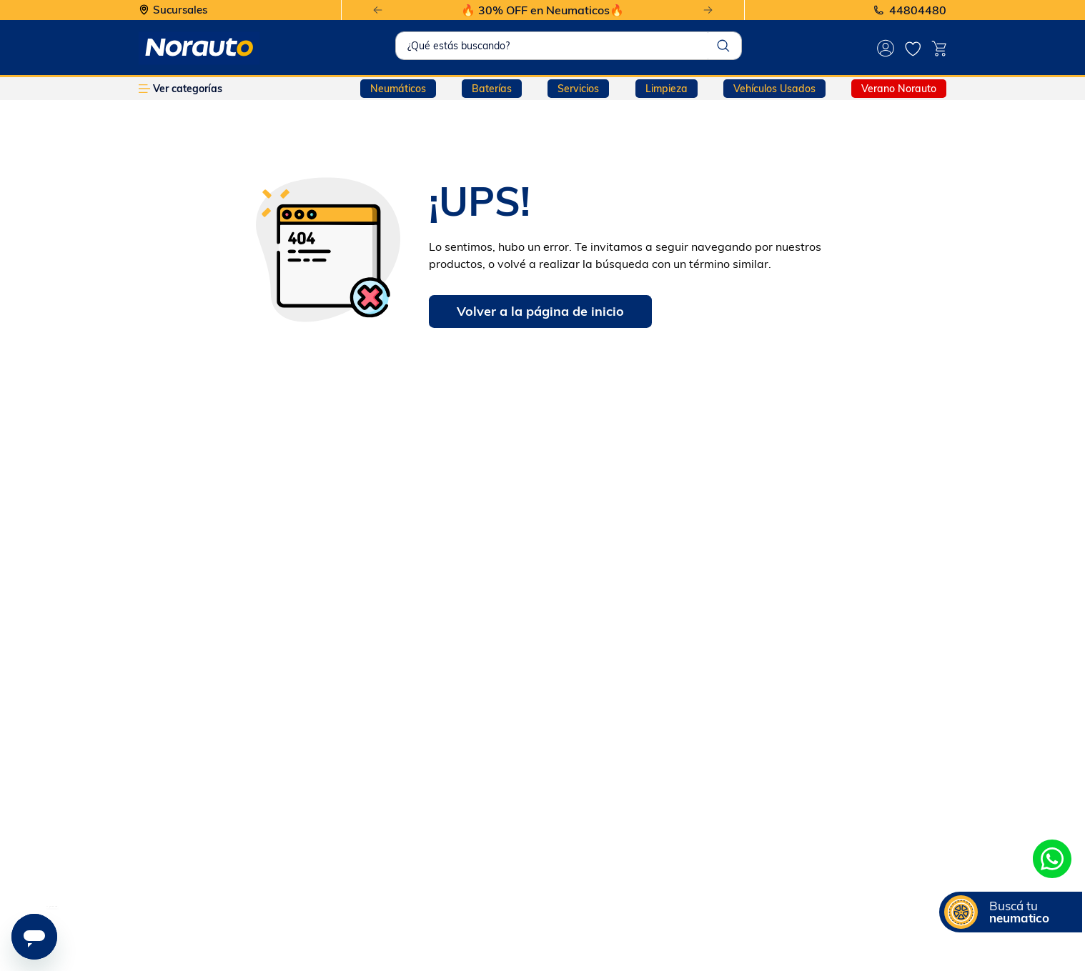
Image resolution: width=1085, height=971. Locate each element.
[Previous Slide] (377, 10)
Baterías (492, 88)
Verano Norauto (898, 88)
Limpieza (666, 88)
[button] (1010, 912)
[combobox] (569, 45)
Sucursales (180, 10)
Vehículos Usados (774, 88)
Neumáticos (398, 88)
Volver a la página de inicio (540, 311)
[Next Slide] (708, 10)
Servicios (578, 88)
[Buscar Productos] (723, 45)
